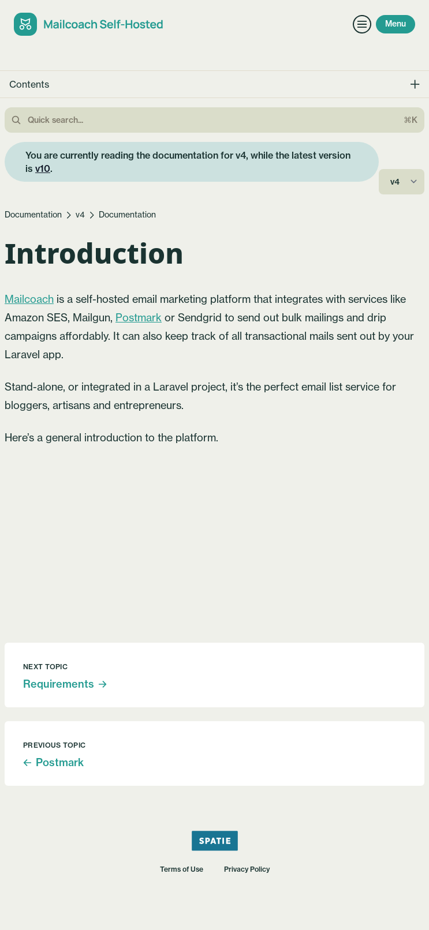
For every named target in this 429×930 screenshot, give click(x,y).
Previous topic (54, 745)
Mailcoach (29, 299)
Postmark (138, 317)
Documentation (33, 214)
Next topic (45, 666)
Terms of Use (181, 869)
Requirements (65, 684)
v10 (42, 168)
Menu (395, 23)
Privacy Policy (247, 869)
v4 (80, 214)
